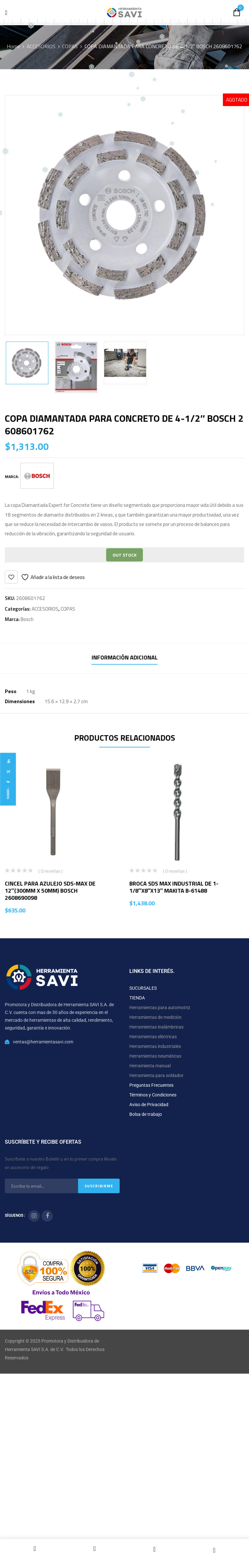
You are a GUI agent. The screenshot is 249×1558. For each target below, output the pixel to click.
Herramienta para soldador (156, 1075)
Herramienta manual (150, 1065)
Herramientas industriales (155, 1046)
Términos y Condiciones (152, 1094)
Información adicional (125, 657)
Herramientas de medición (155, 1017)
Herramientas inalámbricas (156, 1027)
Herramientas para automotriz (159, 1007)
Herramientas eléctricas (153, 1036)
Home (13, 46)
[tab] (125, 658)
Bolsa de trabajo (145, 1114)
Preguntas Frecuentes (151, 1085)
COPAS (70, 46)
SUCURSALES (143, 988)
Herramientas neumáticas (155, 1056)
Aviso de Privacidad (148, 1104)
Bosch (27, 619)
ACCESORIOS (41, 46)
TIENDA (137, 997)
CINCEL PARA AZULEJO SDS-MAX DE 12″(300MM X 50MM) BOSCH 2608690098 (50, 890)
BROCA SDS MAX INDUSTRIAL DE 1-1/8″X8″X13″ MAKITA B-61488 (173, 887)
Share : (7, 793)
